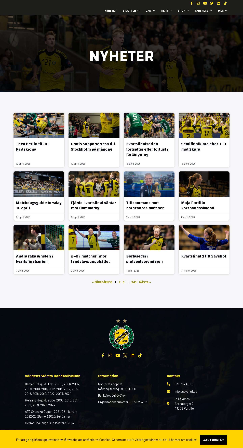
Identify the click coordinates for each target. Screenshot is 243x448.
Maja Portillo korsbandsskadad (197, 205)
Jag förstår (213, 440)
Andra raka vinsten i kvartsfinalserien (34, 259)
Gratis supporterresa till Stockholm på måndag (93, 146)
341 (134, 282)
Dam (150, 11)
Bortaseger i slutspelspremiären (144, 259)
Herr (166, 11)
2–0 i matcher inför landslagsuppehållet (90, 259)
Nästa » (145, 282)
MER (222, 11)
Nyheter (110, 10)
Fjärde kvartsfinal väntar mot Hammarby (93, 205)
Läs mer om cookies (183, 440)
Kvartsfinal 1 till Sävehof (203, 256)
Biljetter (131, 11)
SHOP (183, 11)
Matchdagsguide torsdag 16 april (39, 205)
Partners (203, 11)
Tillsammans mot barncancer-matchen (145, 205)
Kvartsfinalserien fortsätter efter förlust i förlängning (147, 149)
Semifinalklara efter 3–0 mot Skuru (203, 146)
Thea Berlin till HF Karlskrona (32, 146)
